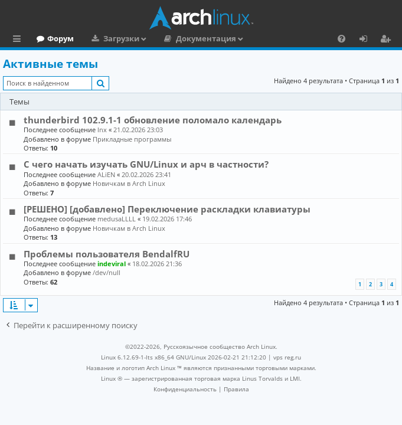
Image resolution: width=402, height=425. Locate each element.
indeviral (111, 263)
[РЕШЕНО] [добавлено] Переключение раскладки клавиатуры (167, 209)
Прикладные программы (132, 139)
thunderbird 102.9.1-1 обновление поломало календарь (153, 120)
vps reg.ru (287, 357)
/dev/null (106, 272)
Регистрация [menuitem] (387, 40)
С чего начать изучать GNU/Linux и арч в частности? (146, 164)
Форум (111, 38)
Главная (53, 38)
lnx (102, 129)
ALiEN (106, 174)
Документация (257, 38)
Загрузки (172, 38)
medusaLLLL (116, 218)
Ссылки (19, 40)
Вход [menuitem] (367, 40)
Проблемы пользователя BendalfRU (106, 254)
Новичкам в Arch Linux (129, 183)
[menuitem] (341, 38)
